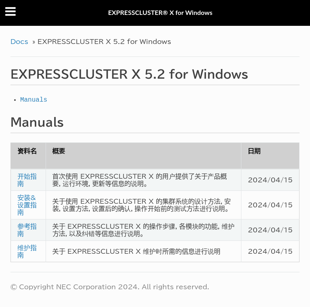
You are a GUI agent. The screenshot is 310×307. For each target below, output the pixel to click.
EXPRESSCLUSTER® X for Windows (160, 12)
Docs (19, 41)
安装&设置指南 (27, 204)
